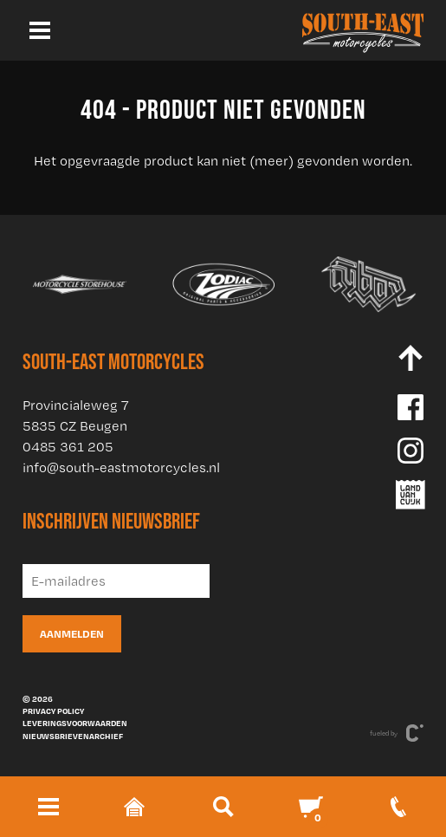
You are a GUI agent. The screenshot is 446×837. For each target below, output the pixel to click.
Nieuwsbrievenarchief (73, 735)
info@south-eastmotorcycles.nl (121, 467)
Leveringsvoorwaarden (75, 722)
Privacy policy (53, 710)
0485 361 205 (68, 446)
